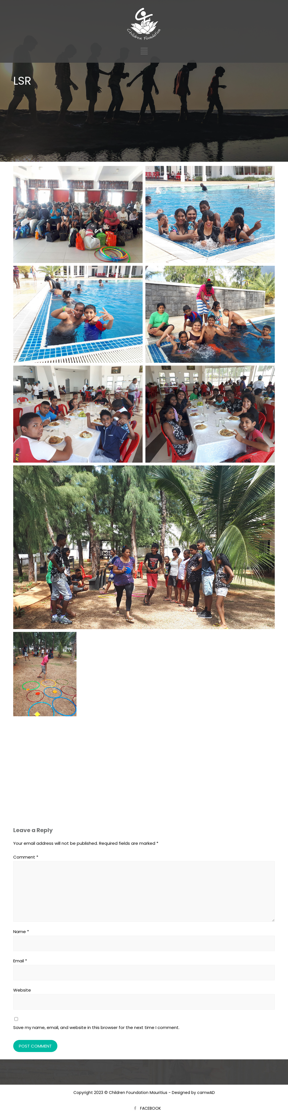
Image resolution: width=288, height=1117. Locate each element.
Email (20, 961)
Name (21, 931)
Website (22, 990)
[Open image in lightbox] (78, 214)
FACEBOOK (150, 1108)
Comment (25, 857)
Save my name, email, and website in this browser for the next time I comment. (96, 1027)
